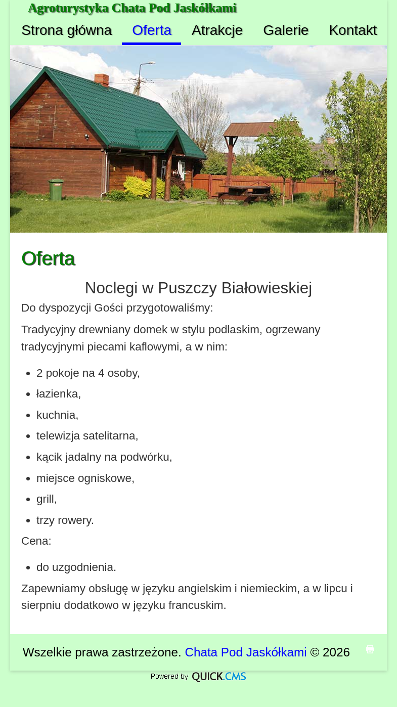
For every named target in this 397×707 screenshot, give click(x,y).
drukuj (370, 649)
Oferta (151, 30)
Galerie (285, 30)
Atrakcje (217, 30)
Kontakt (353, 30)
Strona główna (66, 30)
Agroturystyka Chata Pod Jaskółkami (132, 8)
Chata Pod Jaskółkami (245, 652)
